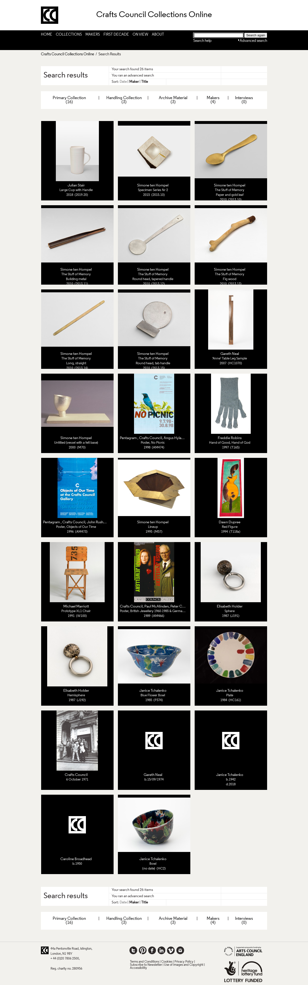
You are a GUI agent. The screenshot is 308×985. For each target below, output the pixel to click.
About (158, 35)
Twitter (133, 950)
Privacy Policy (183, 961)
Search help (202, 41)
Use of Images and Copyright (183, 964)
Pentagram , (129, 438)
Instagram (180, 950)
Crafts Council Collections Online (67, 54)
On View (140, 35)
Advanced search (253, 41)
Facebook (152, 950)
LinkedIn (161, 950)
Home (46, 35)
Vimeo (171, 950)
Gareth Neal (229, 354)
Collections (69, 35)
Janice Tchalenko (153, 691)
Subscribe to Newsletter (146, 964)
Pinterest (143, 950)
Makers (92, 35)
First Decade (116, 35)
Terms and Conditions (144, 961)
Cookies (166, 961)
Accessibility (138, 968)
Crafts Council (150, 438)
